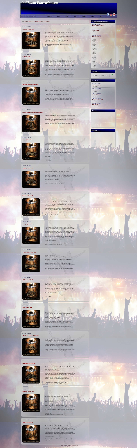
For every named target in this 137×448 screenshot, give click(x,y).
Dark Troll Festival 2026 (96, 36)
